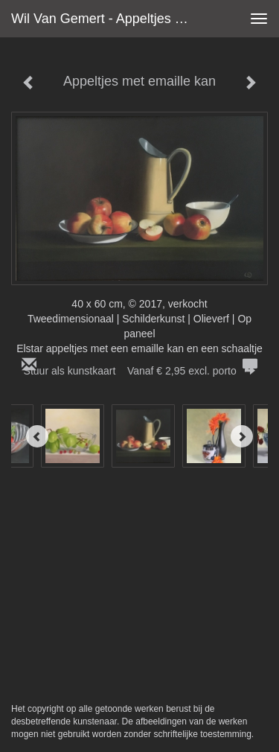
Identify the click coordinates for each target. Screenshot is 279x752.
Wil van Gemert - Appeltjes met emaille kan (106, 18)
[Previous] (37, 436)
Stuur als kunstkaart (140, 371)
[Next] (242, 436)
